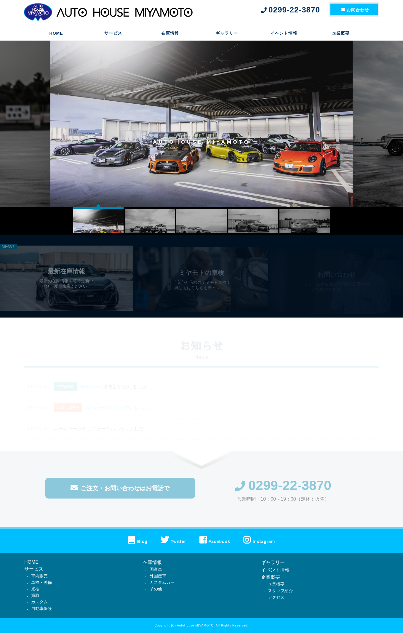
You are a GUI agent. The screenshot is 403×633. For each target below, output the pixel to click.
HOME (56, 34)
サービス (113, 34)
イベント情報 (284, 34)
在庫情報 (170, 34)
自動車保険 (41, 608)
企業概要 (341, 34)
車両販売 (39, 575)
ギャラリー (227, 34)
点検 (35, 588)
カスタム (39, 602)
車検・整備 (41, 582)
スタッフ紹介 (280, 590)
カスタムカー (162, 582)
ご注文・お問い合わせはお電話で (120, 490)
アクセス (276, 597)
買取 (35, 595)
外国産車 (158, 575)
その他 (156, 588)
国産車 (156, 569)
